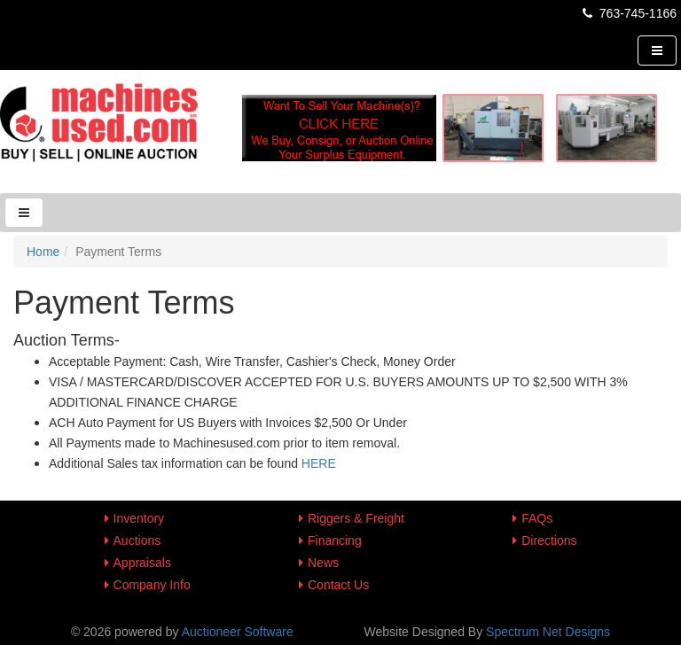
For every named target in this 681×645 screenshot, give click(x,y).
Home (43, 252)
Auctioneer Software (238, 632)
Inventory (139, 518)
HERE (318, 463)
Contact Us (338, 585)
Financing (335, 540)
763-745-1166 (628, 13)
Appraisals (142, 563)
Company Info (152, 585)
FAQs (536, 518)
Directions (548, 540)
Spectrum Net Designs (548, 632)
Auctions (137, 540)
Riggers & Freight (356, 518)
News (323, 563)
